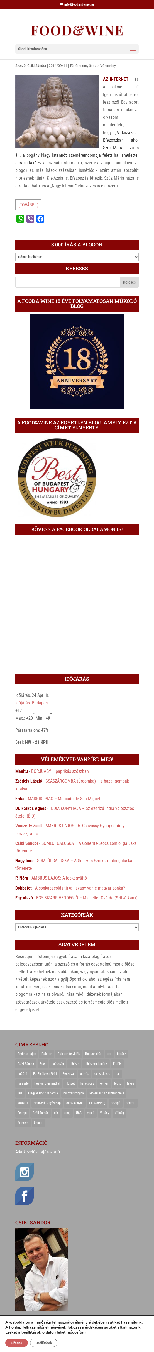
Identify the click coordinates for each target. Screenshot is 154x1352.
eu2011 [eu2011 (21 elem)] (23, 1074)
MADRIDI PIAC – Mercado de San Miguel (64, 798)
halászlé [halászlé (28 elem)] (23, 1083)
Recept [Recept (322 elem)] (22, 1113)
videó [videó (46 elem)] (90, 1113)
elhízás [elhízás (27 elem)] (74, 1064)
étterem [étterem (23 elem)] (23, 1123)
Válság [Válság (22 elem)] (119, 1113)
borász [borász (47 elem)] (121, 1054)
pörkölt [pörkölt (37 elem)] (130, 1103)
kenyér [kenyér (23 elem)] (104, 1083)
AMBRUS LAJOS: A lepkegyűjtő (59, 878)
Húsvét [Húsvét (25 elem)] (70, 1083)
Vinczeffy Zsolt (28, 825)
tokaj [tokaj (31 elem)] (67, 1113)
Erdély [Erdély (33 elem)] (117, 1064)
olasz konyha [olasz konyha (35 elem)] (75, 1103)
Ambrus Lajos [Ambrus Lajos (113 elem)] (27, 1054)
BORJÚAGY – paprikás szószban (60, 771)
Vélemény (108, 65)
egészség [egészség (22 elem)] (58, 1064)
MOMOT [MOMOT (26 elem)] (23, 1103)
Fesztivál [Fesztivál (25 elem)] (69, 1074)
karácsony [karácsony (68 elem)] (87, 1083)
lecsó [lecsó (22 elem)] (117, 1083)
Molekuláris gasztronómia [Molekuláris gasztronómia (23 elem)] (106, 1093)
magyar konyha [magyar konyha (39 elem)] (73, 1093)
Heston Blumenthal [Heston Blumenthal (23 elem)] (47, 1083)
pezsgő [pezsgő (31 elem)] (115, 1103)
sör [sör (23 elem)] (56, 1113)
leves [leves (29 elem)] (130, 1083)
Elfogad (16, 1343)
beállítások (31, 1332)
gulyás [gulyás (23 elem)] (84, 1074)
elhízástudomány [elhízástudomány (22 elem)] (96, 1064)
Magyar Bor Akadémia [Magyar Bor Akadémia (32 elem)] (43, 1093)
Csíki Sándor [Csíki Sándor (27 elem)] (26, 1064)
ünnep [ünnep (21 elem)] (38, 1123)
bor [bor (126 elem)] (109, 1054)
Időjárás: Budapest (32, 702)
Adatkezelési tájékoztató (37, 1151)
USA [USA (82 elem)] (79, 1113)
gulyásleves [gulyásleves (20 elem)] (102, 1074)
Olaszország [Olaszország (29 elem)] (97, 1103)
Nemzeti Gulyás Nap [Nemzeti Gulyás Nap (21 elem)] (47, 1103)
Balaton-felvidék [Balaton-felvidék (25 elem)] (69, 1054)
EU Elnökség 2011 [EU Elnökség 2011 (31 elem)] (45, 1074)
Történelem (78, 65)
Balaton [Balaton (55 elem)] (46, 1054)
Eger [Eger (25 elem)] (43, 1064)
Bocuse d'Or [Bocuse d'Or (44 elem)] (93, 1054)
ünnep (94, 65)
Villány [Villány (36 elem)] (104, 1113)
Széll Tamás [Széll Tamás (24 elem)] (40, 1113)
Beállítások (44, 1343)
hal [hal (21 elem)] (118, 1074)
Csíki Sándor (36, 65)
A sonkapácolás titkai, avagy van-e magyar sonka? (80, 888)
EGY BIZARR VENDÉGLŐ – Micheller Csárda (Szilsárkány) (87, 897)
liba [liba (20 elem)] (20, 1093)
